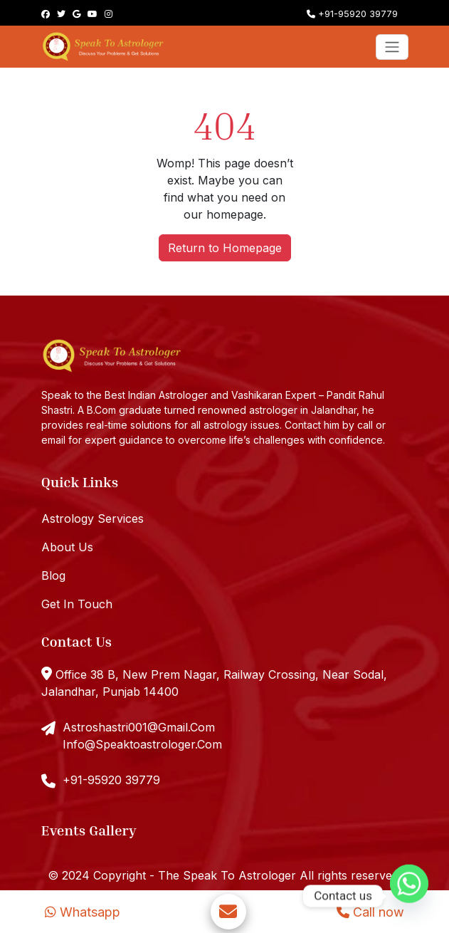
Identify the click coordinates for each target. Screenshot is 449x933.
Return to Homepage (225, 248)
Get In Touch (76, 604)
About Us (67, 547)
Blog (53, 575)
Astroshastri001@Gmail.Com (139, 727)
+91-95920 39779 (352, 13)
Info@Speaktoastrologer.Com (142, 744)
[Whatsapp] (409, 896)
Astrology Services (92, 518)
